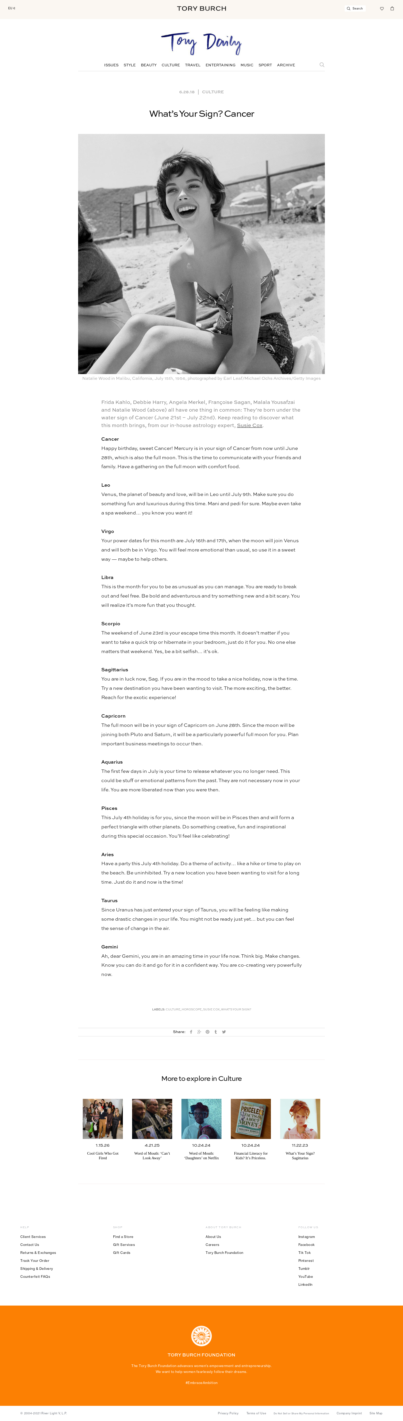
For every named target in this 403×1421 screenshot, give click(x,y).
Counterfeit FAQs (35, 1276)
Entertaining (220, 65)
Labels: (158, 1009)
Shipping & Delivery (36, 1268)
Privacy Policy (228, 1413)
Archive (286, 65)
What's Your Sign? (236, 1009)
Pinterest (306, 1261)
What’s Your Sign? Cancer (201, 114)
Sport (265, 65)
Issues (111, 65)
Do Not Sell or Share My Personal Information (301, 1413)
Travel (192, 65)
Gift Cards (122, 1253)
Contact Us (29, 1245)
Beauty (149, 65)
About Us (213, 1237)
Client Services (33, 1237)
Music (247, 65)
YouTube (305, 1276)
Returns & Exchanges (38, 1253)
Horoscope (192, 1009)
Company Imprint (349, 1413)
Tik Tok (304, 1253)
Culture (171, 65)
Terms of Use (256, 1413)
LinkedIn (305, 1284)
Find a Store (123, 1237)
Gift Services (124, 1245)
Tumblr (304, 1268)
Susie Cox (249, 425)
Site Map (376, 1413)
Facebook (306, 1245)
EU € (11, 8)
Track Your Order (34, 1261)
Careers (212, 1245)
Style (130, 65)
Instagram (306, 1237)
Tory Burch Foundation (224, 1253)
